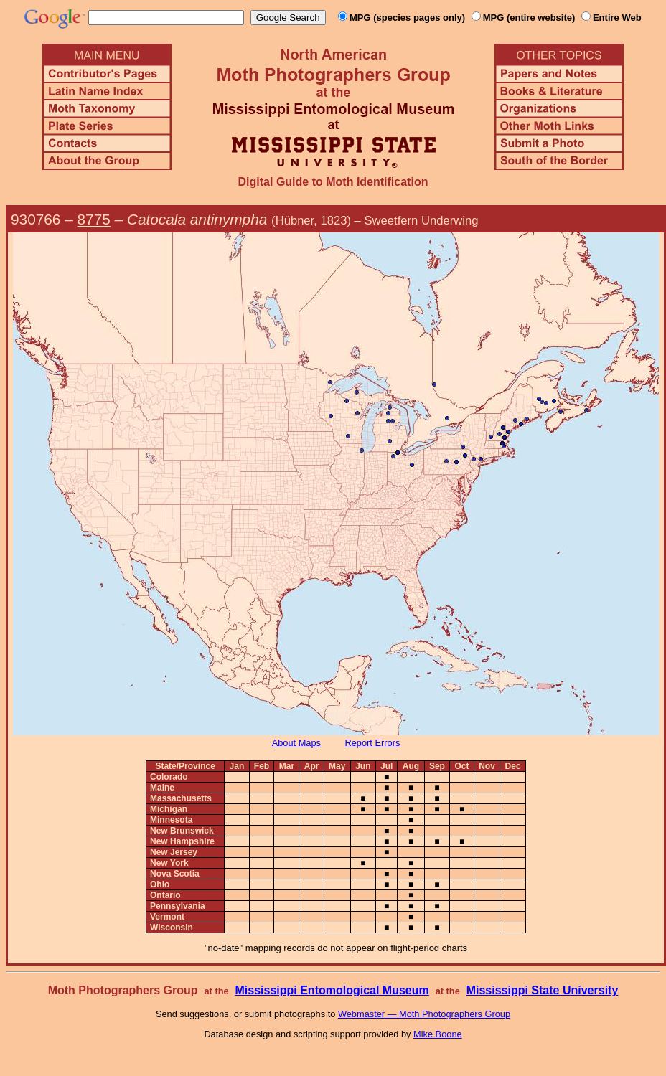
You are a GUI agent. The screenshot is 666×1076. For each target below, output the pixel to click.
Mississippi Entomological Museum (331, 990)
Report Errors (372, 742)
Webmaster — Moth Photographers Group (424, 1014)
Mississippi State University (542, 990)
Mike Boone (437, 1034)
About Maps (296, 742)
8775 (94, 219)
